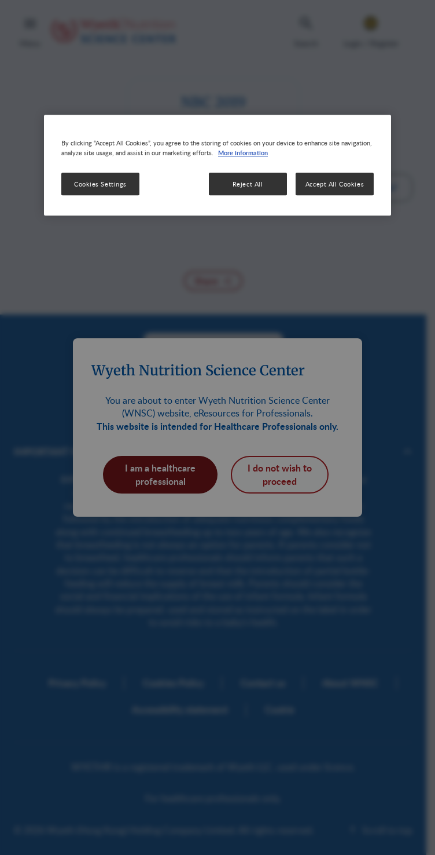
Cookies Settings (100, 184)
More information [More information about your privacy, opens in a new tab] (243, 153)
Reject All (248, 184)
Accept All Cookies (334, 184)
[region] (217, 165)
